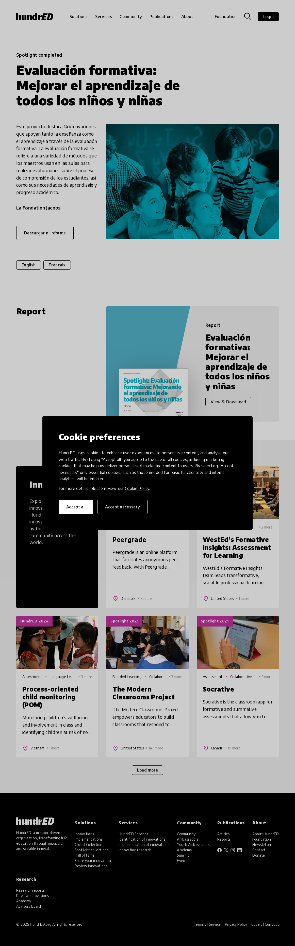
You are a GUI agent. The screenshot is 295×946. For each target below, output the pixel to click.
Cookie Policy (137, 488)
